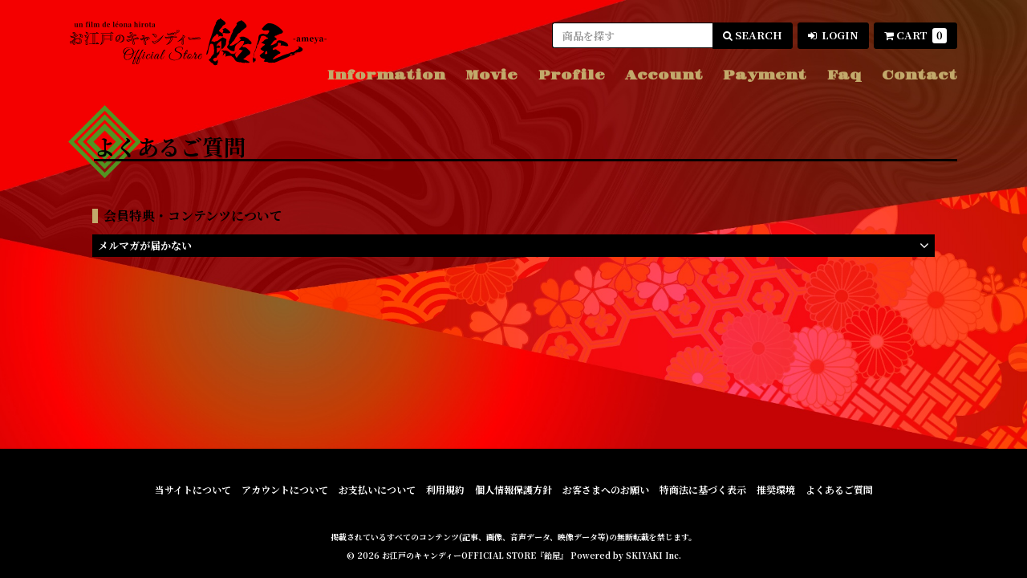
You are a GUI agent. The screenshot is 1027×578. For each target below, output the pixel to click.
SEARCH (752, 35)
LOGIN (833, 35)
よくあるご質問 (839, 489)
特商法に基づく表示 (703, 489)
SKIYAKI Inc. (653, 555)
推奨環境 (776, 489)
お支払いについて (377, 489)
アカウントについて (285, 489)
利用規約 (445, 489)
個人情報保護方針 (513, 489)
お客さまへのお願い (605, 489)
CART (915, 35)
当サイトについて (193, 489)
